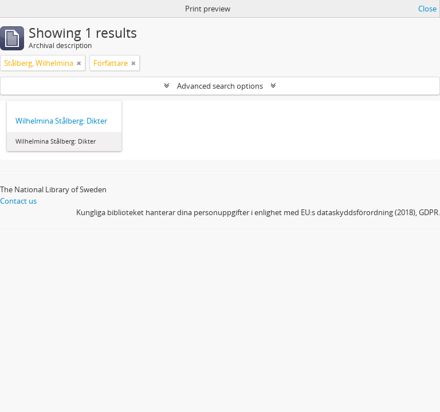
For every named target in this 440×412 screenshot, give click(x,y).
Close (427, 8)
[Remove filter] (79, 63)
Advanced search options (220, 86)
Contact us (18, 201)
